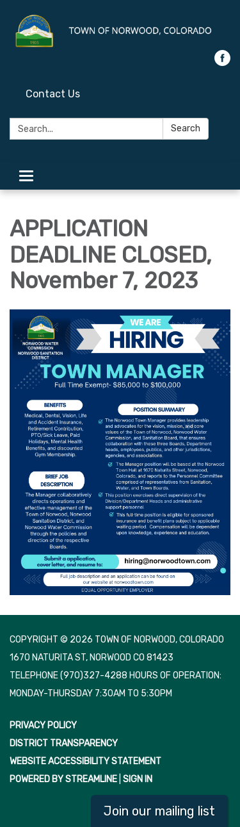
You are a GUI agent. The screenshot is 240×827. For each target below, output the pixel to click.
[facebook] (222, 62)
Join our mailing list (159, 811)
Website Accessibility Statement (85, 761)
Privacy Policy (43, 725)
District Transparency (64, 743)
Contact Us (53, 94)
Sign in (137, 779)
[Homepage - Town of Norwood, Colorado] (120, 31)
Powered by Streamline (63, 779)
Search (185, 128)
